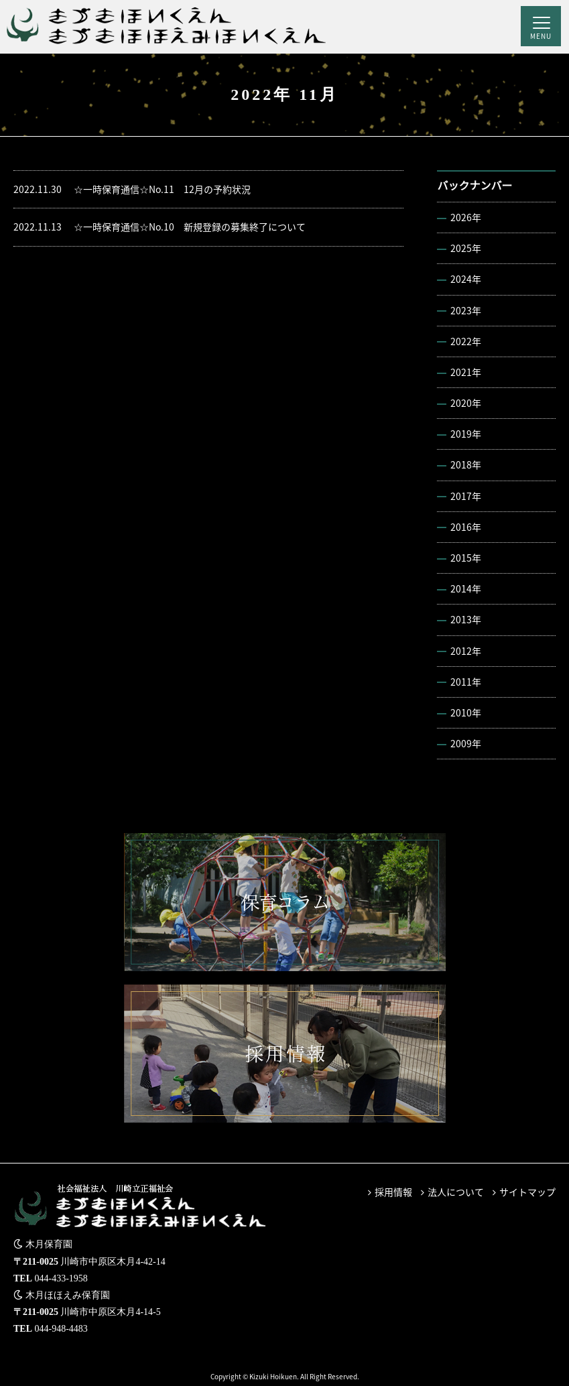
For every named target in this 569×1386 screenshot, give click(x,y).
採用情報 (393, 1191)
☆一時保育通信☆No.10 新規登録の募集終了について (159, 226)
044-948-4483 (61, 1329)
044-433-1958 (61, 1278)
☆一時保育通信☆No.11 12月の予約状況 (132, 189)
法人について (456, 1191)
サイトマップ (527, 1191)
